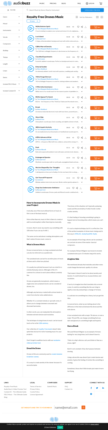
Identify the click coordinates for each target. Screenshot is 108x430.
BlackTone (40, 119)
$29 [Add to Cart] (97, 27)
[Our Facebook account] (91, 388)
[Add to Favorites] (78, 27)
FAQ (79, 3)
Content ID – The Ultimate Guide (15, 392)
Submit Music (52, 386)
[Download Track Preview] (86, 27)
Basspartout (41, 39)
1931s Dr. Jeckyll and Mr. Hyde (86, 234)
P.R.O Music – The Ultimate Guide (15, 394)
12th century (43, 323)
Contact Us (68, 389)
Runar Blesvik (41, 149)
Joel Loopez (41, 59)
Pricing (53, 3)
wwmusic (40, 180)
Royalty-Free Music (10, 386)
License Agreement (36, 394)
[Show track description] (82, 30)
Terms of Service (35, 386)
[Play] (30, 28)
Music (42, 3)
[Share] (82, 27)
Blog (64, 3)
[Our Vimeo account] (91, 394)
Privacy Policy (35, 389)
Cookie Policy (35, 392)
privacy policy (94, 427)
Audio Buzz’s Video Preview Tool (15, 389)
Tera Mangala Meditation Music (47, 28)
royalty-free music (45, 329)
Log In (90, 3)
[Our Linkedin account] (103, 388)
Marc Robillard (42, 69)
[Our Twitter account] (97, 388)
